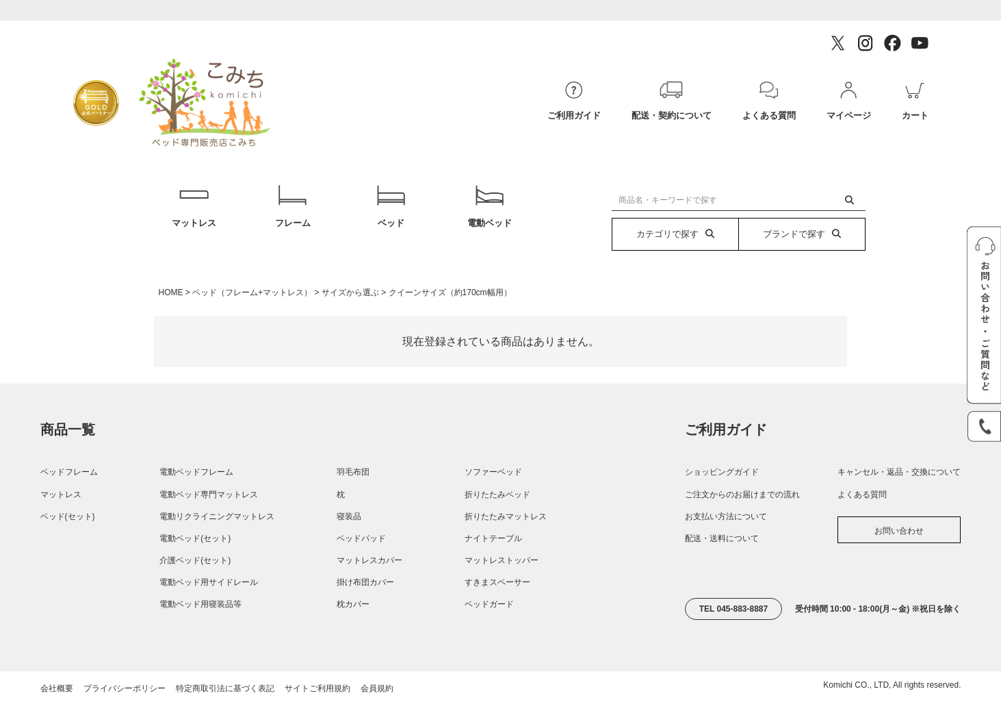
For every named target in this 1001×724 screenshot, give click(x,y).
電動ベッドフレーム (196, 493)
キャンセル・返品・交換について (899, 493)
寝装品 (349, 537)
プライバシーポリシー (124, 709)
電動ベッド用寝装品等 (200, 625)
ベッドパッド (361, 559)
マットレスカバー (369, 581)
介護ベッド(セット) (195, 581)
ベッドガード (489, 625)
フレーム (292, 217)
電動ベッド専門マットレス (208, 515)
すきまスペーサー (497, 603)
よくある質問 (862, 515)
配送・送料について (722, 559)
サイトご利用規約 (317, 709)
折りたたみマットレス (506, 537)
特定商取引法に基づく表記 (225, 709)
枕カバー (353, 625)
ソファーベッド (493, 493)
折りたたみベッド (497, 515)
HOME (171, 313)
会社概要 (56, 709)
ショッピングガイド (722, 493)
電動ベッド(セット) (195, 559)
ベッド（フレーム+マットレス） (252, 313)
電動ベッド (489, 217)
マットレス (194, 217)
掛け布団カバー (365, 603)
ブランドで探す (802, 234)
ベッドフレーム (69, 493)
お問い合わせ (899, 551)
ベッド (391, 217)
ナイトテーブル (493, 559)
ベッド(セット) (67, 537)
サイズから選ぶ (350, 313)
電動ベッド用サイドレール (208, 603)
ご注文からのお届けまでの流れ (742, 515)
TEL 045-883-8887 (733, 629)
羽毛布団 (353, 493)
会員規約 (377, 709)
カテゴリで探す (675, 234)
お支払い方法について (726, 537)
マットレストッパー (501, 581)
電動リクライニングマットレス (216, 537)
